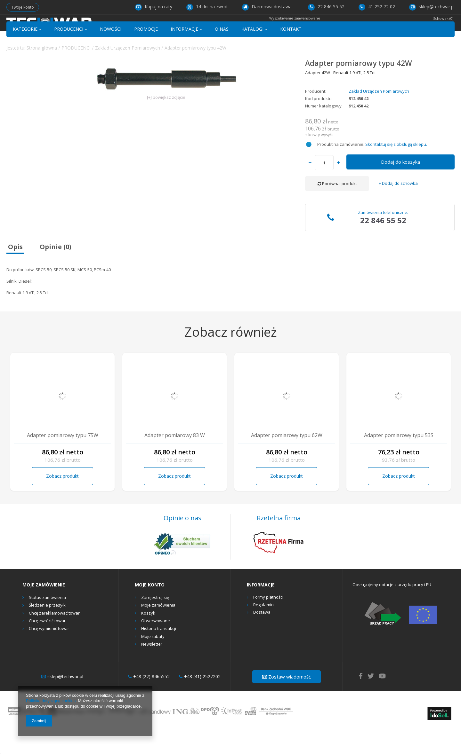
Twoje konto (23, 7)
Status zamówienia (47, 621)
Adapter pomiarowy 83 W (174, 458)
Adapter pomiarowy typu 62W (286, 458)
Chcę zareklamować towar (54, 636)
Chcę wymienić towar (49, 652)
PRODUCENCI (68, 52)
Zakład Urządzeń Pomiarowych (127, 71)
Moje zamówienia (158, 628)
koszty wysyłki (321, 158)
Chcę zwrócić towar (47, 644)
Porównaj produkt (337, 207)
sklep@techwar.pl (432, 7)
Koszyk (148, 636)
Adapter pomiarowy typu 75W (62, 458)
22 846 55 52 (326, 7)
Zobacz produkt (62, 499)
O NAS (222, 52)
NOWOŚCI (110, 52)
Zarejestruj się (155, 621)
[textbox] (223, 28)
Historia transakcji (158, 652)
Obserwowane (155, 644)
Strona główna (42, 71)
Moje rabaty (153, 659)
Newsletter (151, 667)
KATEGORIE (25, 52)
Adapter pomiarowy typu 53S (398, 458)
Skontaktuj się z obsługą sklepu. (396, 167)
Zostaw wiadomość (286, 699)
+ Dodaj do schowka (398, 206)
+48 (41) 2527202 (200, 700)
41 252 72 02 (377, 7)
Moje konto (150, 608)
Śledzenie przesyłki (48, 628)
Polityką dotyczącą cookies (51, 700)
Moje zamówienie (43, 608)
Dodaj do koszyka (400, 185)
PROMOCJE (146, 52)
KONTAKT (291, 52)
